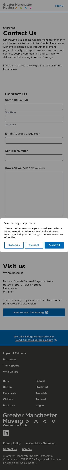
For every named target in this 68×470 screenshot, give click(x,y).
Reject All (34, 245)
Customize (14, 245)
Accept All (54, 245)
